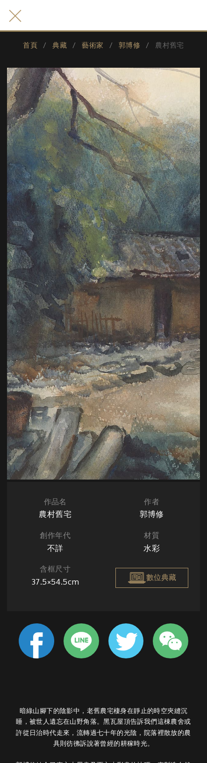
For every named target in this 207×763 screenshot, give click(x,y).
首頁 (30, 45)
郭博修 (129, 45)
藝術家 (92, 45)
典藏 (59, 45)
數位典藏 (152, 577)
